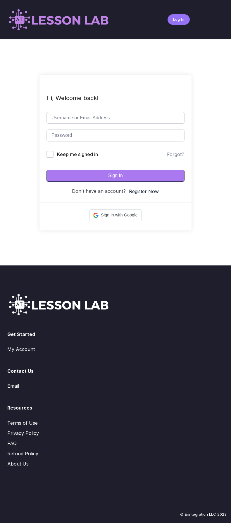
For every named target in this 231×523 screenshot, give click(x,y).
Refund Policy (22, 453)
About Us (18, 464)
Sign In (115, 175)
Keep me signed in (77, 154)
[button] (115, 215)
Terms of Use (22, 423)
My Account (21, 349)
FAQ (12, 443)
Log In (178, 19)
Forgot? (175, 154)
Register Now (144, 191)
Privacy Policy (23, 433)
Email (13, 386)
